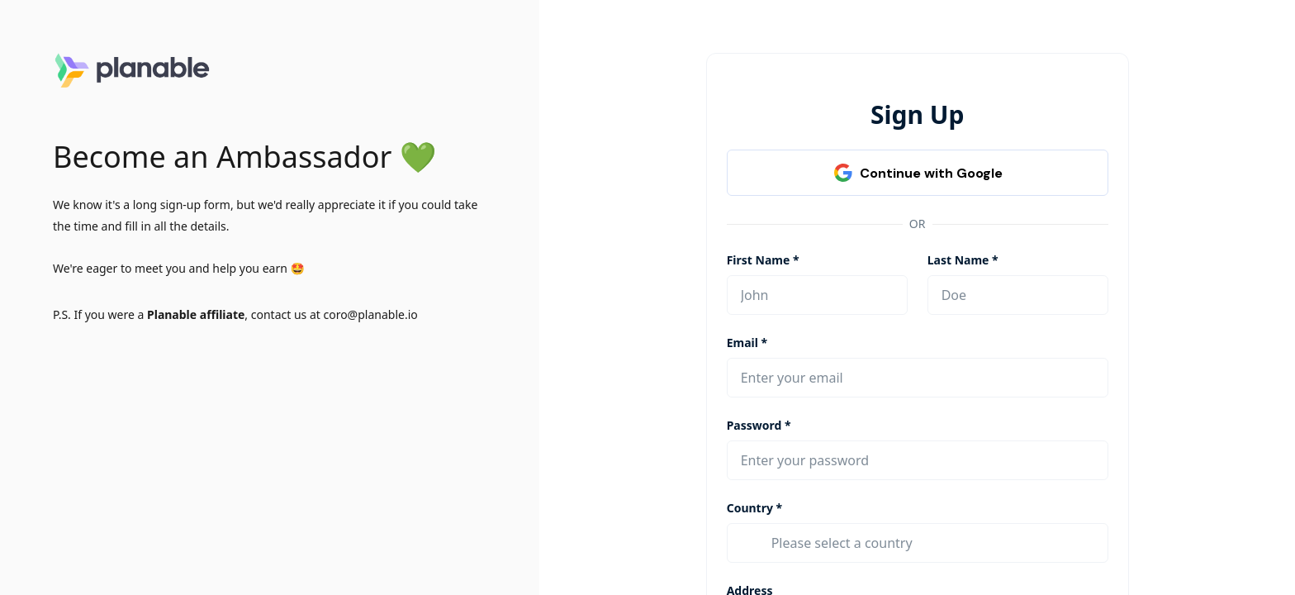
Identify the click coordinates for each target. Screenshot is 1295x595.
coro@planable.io (370, 314)
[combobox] (933, 543)
